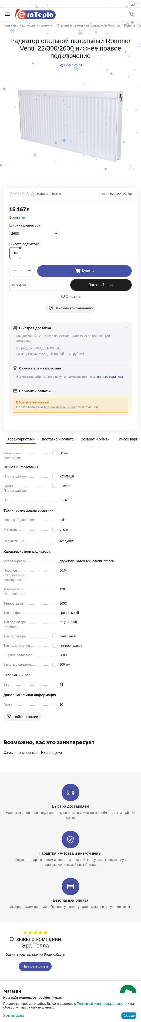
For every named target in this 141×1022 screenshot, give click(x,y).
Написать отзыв (35, 966)
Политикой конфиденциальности (102, 1003)
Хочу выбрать (13, 1015)
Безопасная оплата (70, 900)
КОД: (102, 194)
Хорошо (129, 1015)
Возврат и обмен (95, 439)
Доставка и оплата (58, 439)
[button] (71, 65)
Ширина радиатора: (25, 225)
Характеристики (21, 439)
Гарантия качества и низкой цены (70, 853)
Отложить (70, 296)
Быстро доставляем (70, 806)
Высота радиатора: (24, 244)
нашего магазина (110, 377)
